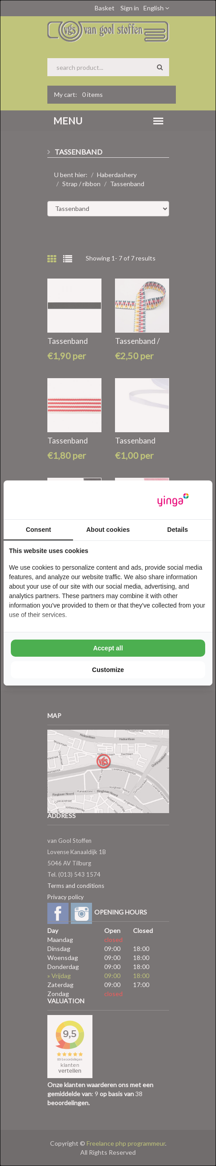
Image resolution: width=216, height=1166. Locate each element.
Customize (108, 669)
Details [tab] (177, 529)
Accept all (108, 648)
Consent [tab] (38, 529)
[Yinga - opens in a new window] (173, 500)
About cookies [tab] (107, 529)
